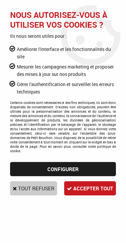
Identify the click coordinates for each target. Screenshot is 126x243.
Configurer (63, 169)
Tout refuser (33, 188)
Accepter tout (90, 188)
